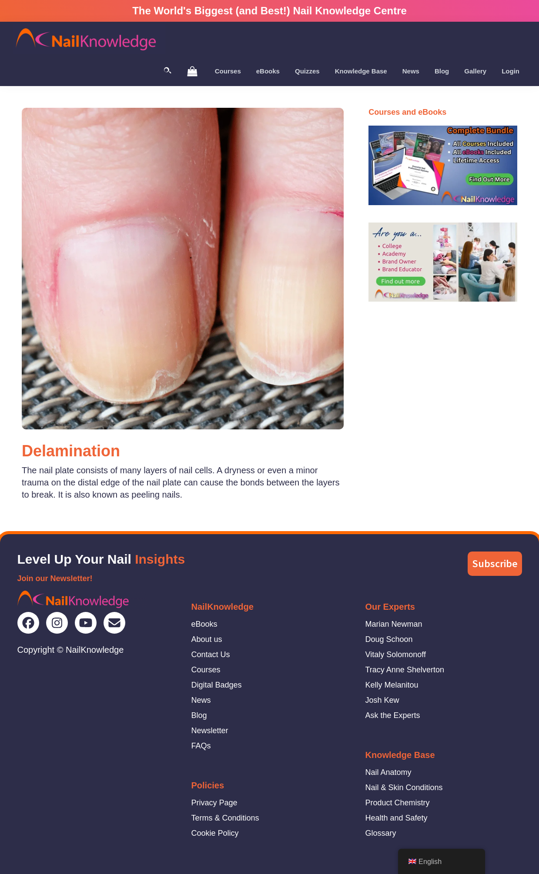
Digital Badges (216, 685)
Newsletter (209, 730)
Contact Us (210, 654)
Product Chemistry (397, 802)
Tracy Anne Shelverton (404, 669)
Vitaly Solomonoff (395, 654)
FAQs (201, 745)
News (201, 700)
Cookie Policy (215, 833)
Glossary (380, 833)
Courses (206, 669)
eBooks (204, 624)
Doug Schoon (389, 639)
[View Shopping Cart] (192, 70)
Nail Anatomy (388, 772)
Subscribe (495, 563)
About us (206, 639)
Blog (199, 715)
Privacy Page (214, 802)
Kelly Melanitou (391, 685)
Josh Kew (382, 700)
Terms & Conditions (225, 818)
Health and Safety (396, 818)
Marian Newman (393, 624)
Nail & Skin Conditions (404, 787)
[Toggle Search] (167, 71)
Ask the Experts (392, 715)
